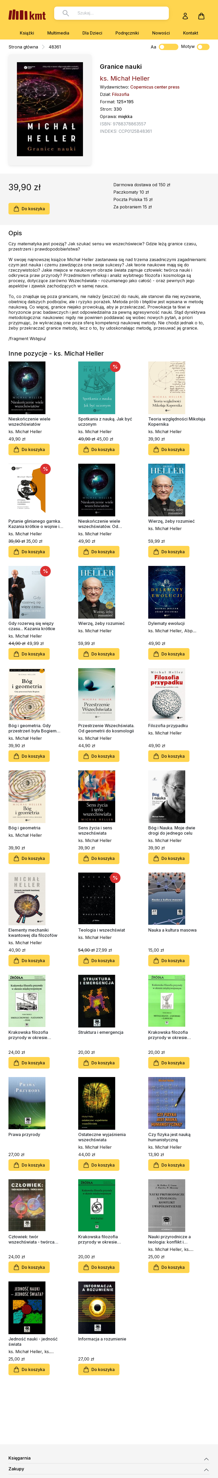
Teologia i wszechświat (101, 930)
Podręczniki (127, 33)
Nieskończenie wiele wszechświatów (29, 421)
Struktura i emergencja (100, 1032)
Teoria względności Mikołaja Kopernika (176, 421)
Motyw (195, 47)
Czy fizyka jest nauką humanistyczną (169, 1137)
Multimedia (58, 33)
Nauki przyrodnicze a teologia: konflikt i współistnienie (169, 1239)
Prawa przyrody (24, 1134)
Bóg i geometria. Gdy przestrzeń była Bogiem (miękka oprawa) (32, 728)
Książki (27, 33)
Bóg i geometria (24, 827)
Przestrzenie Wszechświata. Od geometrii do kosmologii (106, 728)
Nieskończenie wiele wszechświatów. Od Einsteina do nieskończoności (99, 523)
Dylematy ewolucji (166, 623)
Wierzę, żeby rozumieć (171, 521)
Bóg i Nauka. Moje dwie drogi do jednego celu (171, 830)
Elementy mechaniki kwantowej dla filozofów (32, 932)
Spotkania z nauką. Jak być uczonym (105, 421)
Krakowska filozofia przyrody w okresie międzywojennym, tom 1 (102, 1239)
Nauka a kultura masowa (172, 930)
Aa (153, 47)
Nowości (161, 33)
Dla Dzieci (92, 33)
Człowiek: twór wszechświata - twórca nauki (31, 1239)
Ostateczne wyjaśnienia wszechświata (102, 1137)
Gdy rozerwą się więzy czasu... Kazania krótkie (31, 626)
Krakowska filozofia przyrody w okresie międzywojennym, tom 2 (172, 1035)
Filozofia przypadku (168, 725)
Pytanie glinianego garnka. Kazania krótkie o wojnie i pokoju (34, 523)
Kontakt (190, 33)
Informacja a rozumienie (102, 1339)
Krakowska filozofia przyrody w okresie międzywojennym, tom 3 (32, 1035)
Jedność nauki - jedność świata (33, 1341)
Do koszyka (29, 208)
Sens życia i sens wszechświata (95, 830)
